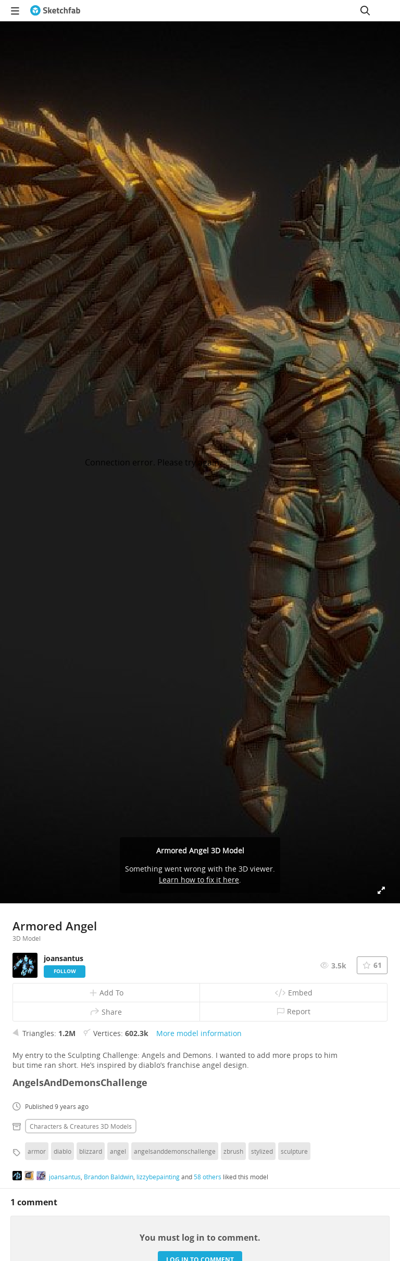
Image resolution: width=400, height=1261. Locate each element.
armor (37, 1151)
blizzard (90, 1151)
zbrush (233, 1151)
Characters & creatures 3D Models (81, 1126)
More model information (199, 1033)
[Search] (365, 10)
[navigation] (15, 10)
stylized (262, 1151)
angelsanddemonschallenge (175, 1151)
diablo (62, 1151)
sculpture (294, 1151)
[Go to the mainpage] (55, 10)
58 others (207, 1176)
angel (118, 1151)
